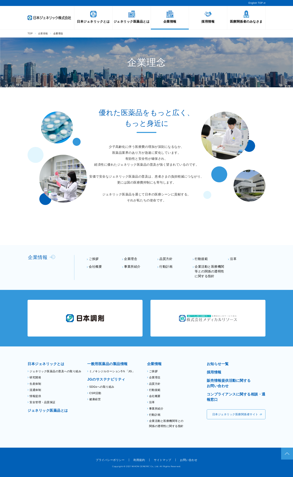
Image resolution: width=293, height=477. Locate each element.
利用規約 (139, 460)
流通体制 (35, 389)
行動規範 (201, 259)
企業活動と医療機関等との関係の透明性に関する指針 (209, 271)
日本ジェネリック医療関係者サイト (235, 414)
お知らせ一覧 (218, 364)
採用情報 (214, 372)
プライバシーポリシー (110, 460)
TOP (30, 33)
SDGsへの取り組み (101, 386)
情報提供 (35, 396)
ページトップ (287, 454)
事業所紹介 (132, 266)
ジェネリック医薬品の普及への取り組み (55, 371)
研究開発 (35, 377)
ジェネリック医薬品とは (48, 411)
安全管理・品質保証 (43, 402)
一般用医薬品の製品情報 (107, 364)
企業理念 (130, 259)
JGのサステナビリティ (106, 379)
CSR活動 (95, 393)
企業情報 (43, 33)
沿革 (233, 259)
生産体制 (35, 383)
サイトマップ (162, 460)
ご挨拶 (94, 259)
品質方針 (165, 259)
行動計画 (165, 266)
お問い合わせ (188, 460)
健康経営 (95, 399)
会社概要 (95, 266)
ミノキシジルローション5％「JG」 (112, 371)
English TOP (256, 3)
